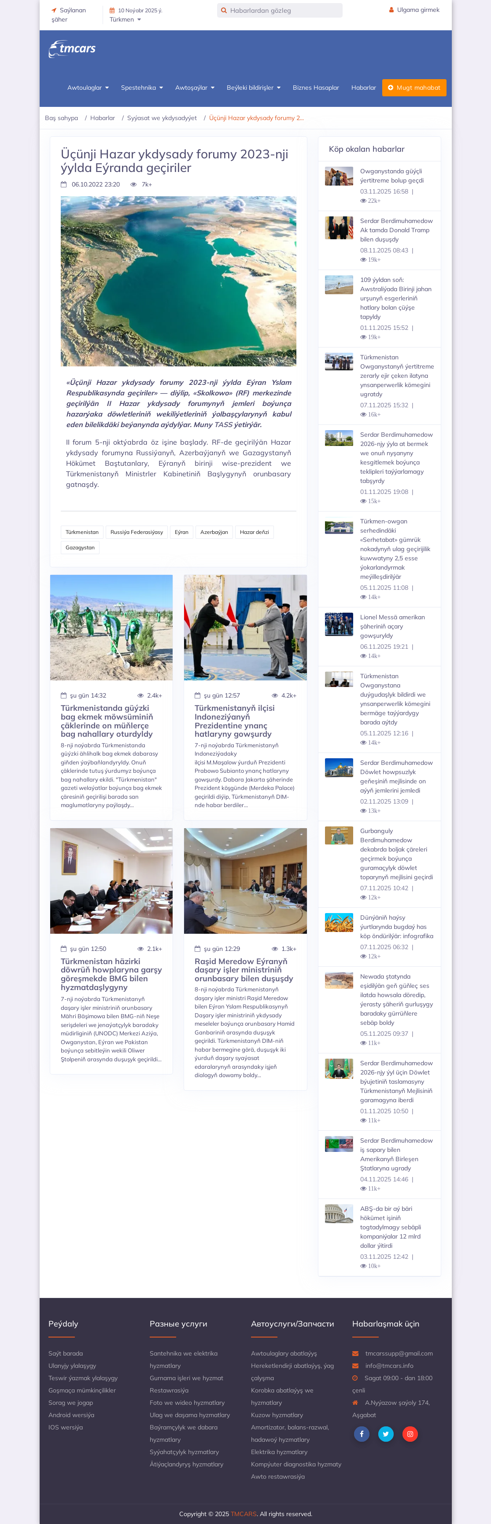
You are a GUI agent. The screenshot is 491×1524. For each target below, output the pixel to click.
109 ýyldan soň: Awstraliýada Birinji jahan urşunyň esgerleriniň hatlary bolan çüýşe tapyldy (396, 298)
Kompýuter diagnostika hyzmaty (296, 1464)
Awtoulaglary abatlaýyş (284, 1353)
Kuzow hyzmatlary (277, 1415)
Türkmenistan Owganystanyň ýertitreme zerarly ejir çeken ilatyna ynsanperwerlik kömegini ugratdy (397, 375)
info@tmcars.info (382, 1366)
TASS (223, 424)
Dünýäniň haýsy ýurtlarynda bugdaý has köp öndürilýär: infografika (396, 927)
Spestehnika (142, 87)
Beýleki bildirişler (254, 87)
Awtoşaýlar (194, 87)
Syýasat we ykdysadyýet (162, 118)
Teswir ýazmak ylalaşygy (83, 1378)
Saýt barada (65, 1353)
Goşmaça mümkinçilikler (82, 1390)
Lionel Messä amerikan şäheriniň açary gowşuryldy (392, 626)
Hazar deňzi (254, 532)
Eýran (181, 532)
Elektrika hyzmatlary (279, 1452)
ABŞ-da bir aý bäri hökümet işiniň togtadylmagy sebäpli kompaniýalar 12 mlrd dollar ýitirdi (390, 1227)
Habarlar (363, 87)
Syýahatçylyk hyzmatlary (184, 1452)
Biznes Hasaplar (316, 87)
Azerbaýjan (214, 532)
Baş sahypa (61, 118)
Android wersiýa (71, 1415)
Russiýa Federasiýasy (137, 532)
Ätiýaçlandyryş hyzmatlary (186, 1464)
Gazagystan (80, 547)
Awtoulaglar (88, 87)
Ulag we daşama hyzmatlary (190, 1415)
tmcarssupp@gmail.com (392, 1353)
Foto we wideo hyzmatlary (187, 1403)
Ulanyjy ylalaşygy (72, 1366)
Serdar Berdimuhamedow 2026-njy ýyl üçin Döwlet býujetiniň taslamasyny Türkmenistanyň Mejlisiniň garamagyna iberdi (396, 1081)
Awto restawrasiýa (278, 1476)
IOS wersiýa (65, 1427)
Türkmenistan (82, 532)
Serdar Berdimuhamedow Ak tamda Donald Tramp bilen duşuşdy (396, 230)
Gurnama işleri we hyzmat (186, 1378)
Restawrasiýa (169, 1390)
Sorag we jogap (70, 1403)
